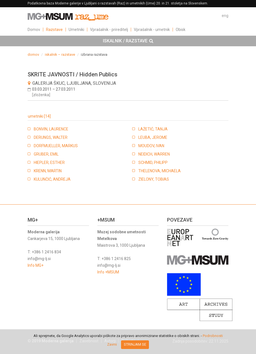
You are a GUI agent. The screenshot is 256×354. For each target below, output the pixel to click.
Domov (34, 29)
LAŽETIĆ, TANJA (153, 129)
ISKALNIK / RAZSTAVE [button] (128, 40)
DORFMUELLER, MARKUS (56, 146)
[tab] (128, 41)
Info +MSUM (108, 272)
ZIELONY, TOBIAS (153, 179)
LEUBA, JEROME (152, 137)
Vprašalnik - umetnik (152, 29)
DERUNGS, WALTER (50, 137)
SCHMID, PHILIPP (153, 162)
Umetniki (76, 29)
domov (33, 54)
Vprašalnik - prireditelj (109, 29)
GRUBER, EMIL (46, 154)
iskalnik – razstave (60, 54)
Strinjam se (135, 344)
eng (225, 15)
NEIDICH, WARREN (154, 154)
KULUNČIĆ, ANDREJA (52, 179)
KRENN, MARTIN (48, 171)
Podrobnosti (213, 336)
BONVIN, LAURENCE (51, 129)
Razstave (54, 29)
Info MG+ (36, 265)
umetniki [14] (39, 116)
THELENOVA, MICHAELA (159, 171)
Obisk (180, 29)
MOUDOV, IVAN (151, 146)
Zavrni (112, 344)
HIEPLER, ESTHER (49, 162)
